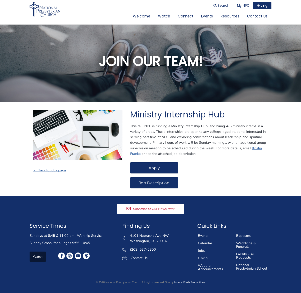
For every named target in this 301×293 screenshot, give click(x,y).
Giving (203, 256)
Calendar (205, 241)
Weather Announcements (210, 266)
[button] (150, 207)
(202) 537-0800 (143, 248)
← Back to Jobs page (49, 169)
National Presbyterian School (251, 265)
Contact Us (139, 256)
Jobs (201, 249)
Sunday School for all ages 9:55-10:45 (60, 241)
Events (203, 234)
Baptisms (243, 234)
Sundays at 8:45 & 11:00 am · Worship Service (66, 234)
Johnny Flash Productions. (190, 281)
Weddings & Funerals (246, 243)
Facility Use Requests (245, 254)
